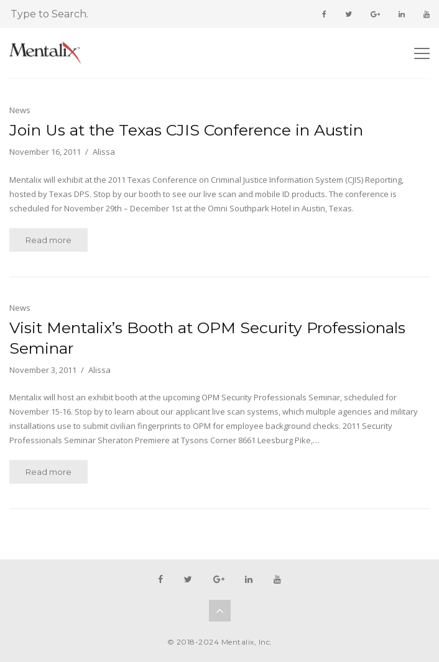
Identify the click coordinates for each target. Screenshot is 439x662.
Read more (48, 240)
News (19, 110)
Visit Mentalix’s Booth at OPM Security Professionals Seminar (207, 337)
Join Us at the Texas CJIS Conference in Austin (186, 130)
